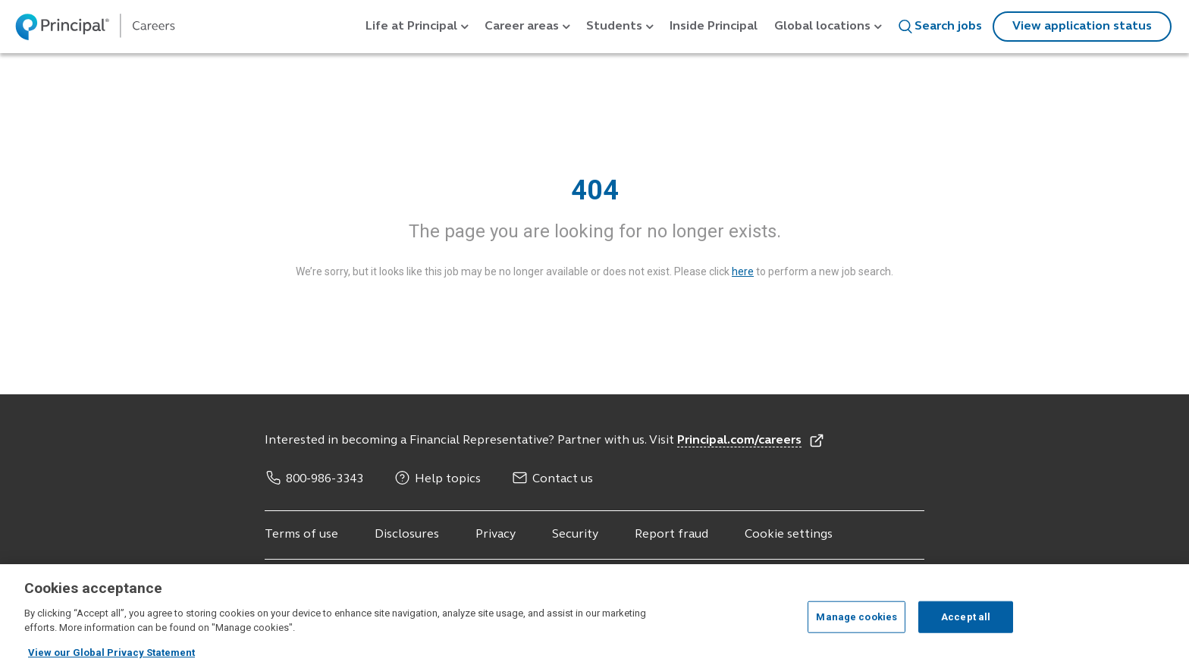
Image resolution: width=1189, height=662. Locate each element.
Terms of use (301, 535)
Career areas (522, 26)
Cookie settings (789, 535)
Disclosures (407, 535)
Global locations (822, 26)
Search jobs (940, 26)
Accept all (965, 625)
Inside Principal (714, 26)
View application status (1082, 26)
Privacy (495, 535)
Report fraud (671, 535)
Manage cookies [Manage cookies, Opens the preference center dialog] (856, 625)
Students (614, 26)
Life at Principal (411, 26)
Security (575, 535)
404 (595, 190)
